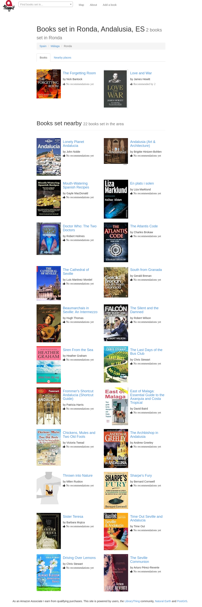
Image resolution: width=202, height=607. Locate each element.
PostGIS (182, 601)
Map (81, 4)
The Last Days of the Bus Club (146, 352)
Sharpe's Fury (141, 475)
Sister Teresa (73, 517)
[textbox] (46, 4)
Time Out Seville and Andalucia (146, 518)
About (93, 4)
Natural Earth (163, 601)
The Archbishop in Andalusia (144, 435)
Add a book (110, 4)
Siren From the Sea (78, 350)
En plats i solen (142, 183)
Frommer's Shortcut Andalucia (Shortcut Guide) (78, 395)
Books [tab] (43, 57)
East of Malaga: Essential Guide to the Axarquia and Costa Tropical (147, 397)
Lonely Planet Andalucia (73, 144)
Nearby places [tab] (62, 57)
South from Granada (146, 270)
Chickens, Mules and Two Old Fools (79, 435)
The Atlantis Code (144, 226)
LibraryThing (132, 601)
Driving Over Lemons (79, 558)
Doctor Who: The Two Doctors (79, 228)
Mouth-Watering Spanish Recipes (76, 185)
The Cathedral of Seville (76, 272)
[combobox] (45, 4)
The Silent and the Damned (144, 310)
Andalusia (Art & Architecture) (142, 144)
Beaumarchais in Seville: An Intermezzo (80, 310)
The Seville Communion (139, 560)
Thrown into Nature (78, 475)
